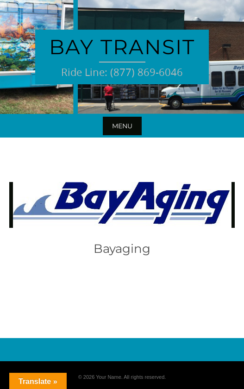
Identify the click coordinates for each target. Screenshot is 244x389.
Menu (122, 126)
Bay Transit (122, 46)
